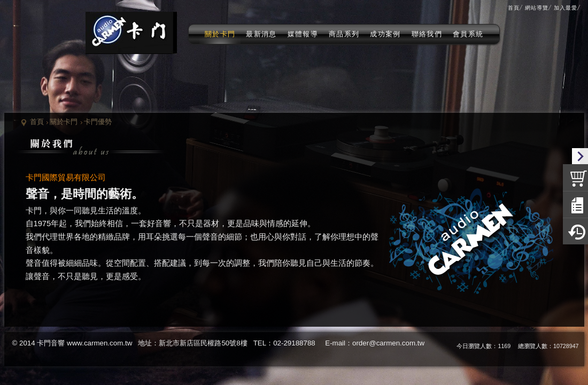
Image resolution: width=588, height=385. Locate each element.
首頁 (37, 122)
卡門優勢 (98, 122)
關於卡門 (64, 122)
